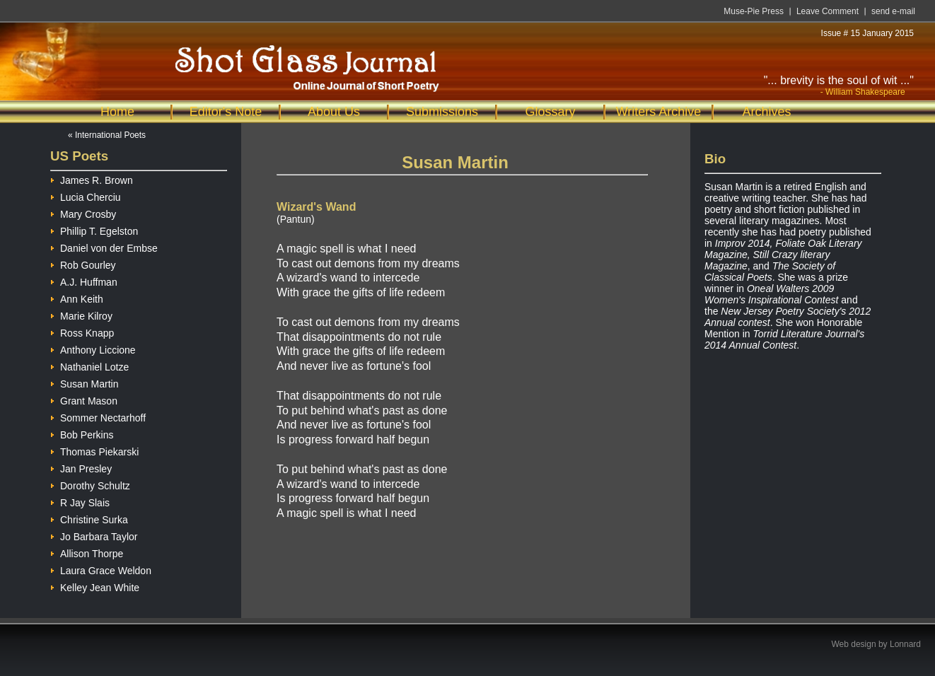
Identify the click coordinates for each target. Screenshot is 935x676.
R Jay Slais (80, 501)
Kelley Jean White (94, 585)
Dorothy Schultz (90, 484)
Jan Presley (81, 467)
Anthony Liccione (93, 348)
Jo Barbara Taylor (93, 535)
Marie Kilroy (81, 314)
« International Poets (107, 135)
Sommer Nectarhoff (98, 416)
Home (117, 112)
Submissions (442, 112)
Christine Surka (89, 518)
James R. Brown (91, 178)
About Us (334, 112)
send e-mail (893, 11)
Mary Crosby (83, 212)
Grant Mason (83, 399)
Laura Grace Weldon (100, 568)
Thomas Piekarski (94, 450)
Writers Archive (659, 112)
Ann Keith (76, 297)
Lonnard (905, 644)
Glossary (550, 112)
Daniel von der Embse (104, 246)
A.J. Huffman (83, 280)
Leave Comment (827, 11)
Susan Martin (84, 382)
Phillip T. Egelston (94, 229)
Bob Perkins (81, 433)
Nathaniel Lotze (89, 365)
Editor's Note (226, 112)
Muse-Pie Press (754, 11)
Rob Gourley (83, 263)
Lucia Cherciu (85, 195)
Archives (766, 112)
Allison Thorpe (86, 551)
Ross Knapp (82, 331)
